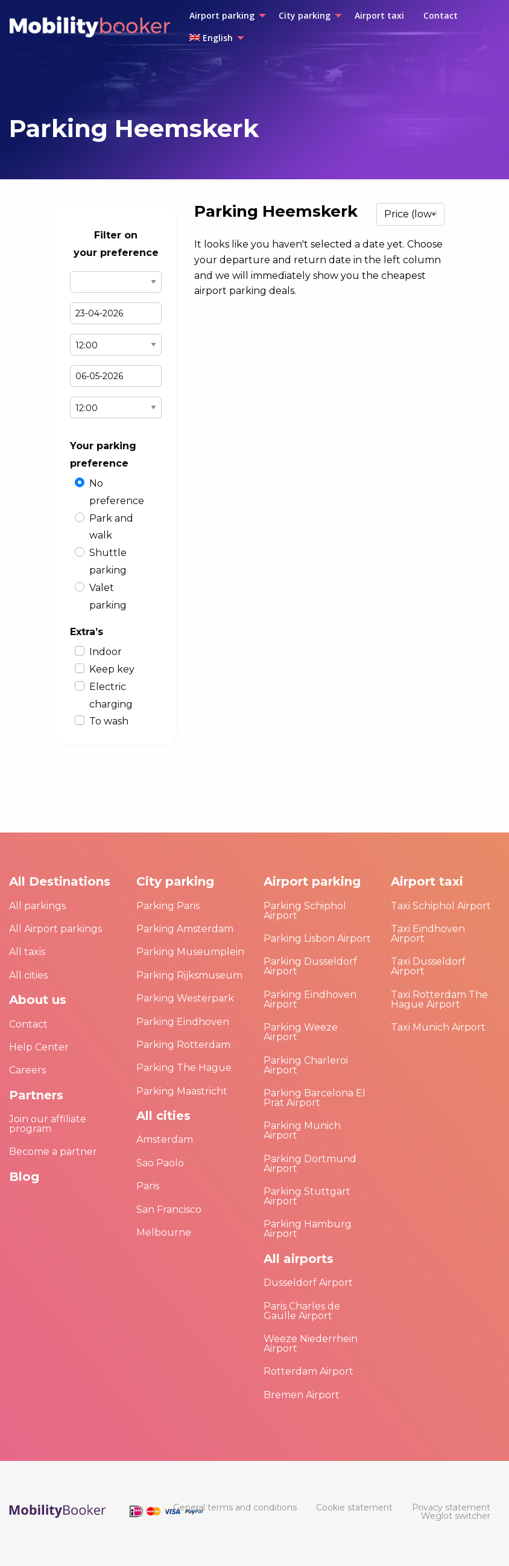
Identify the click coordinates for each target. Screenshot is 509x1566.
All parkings (37, 906)
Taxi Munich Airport (438, 1027)
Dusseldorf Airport (308, 1282)
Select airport (116, 282)
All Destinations (59, 881)
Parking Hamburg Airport (308, 1228)
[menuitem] (224, 16)
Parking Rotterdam (183, 1044)
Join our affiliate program (47, 1123)
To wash (108, 721)
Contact (28, 1024)
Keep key (111, 669)
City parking (175, 881)
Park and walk (111, 527)
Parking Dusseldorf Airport (310, 966)
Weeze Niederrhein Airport (311, 1343)
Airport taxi (427, 881)
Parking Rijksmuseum (189, 975)
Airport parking (312, 881)
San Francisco (168, 1209)
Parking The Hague (184, 1067)
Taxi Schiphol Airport (441, 906)
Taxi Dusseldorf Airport (428, 966)
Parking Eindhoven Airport (310, 999)
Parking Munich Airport (302, 1130)
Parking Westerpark (185, 998)
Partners (36, 1095)
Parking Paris (168, 906)
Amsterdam (164, 1139)
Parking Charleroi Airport (306, 1065)
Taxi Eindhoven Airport (428, 933)
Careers (27, 1070)
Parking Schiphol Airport (305, 910)
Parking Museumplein (190, 951)
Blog (24, 1176)
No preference (116, 492)
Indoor (105, 651)
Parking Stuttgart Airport (307, 1196)
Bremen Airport (302, 1395)
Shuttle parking (108, 561)
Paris (147, 1186)
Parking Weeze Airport (301, 1032)
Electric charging (111, 695)
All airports (299, 1258)
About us (37, 999)
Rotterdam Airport (308, 1371)
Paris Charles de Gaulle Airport (302, 1311)
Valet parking (108, 596)
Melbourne (163, 1232)
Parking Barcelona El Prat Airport (314, 1097)
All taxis (27, 951)
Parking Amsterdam (184, 929)
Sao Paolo (160, 1163)
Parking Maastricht (181, 1091)
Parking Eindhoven (182, 1021)
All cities (28, 975)
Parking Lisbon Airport (317, 938)
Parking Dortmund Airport (310, 1163)
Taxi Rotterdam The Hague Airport (439, 999)
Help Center (39, 1047)
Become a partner (53, 1151)
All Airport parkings (55, 929)
